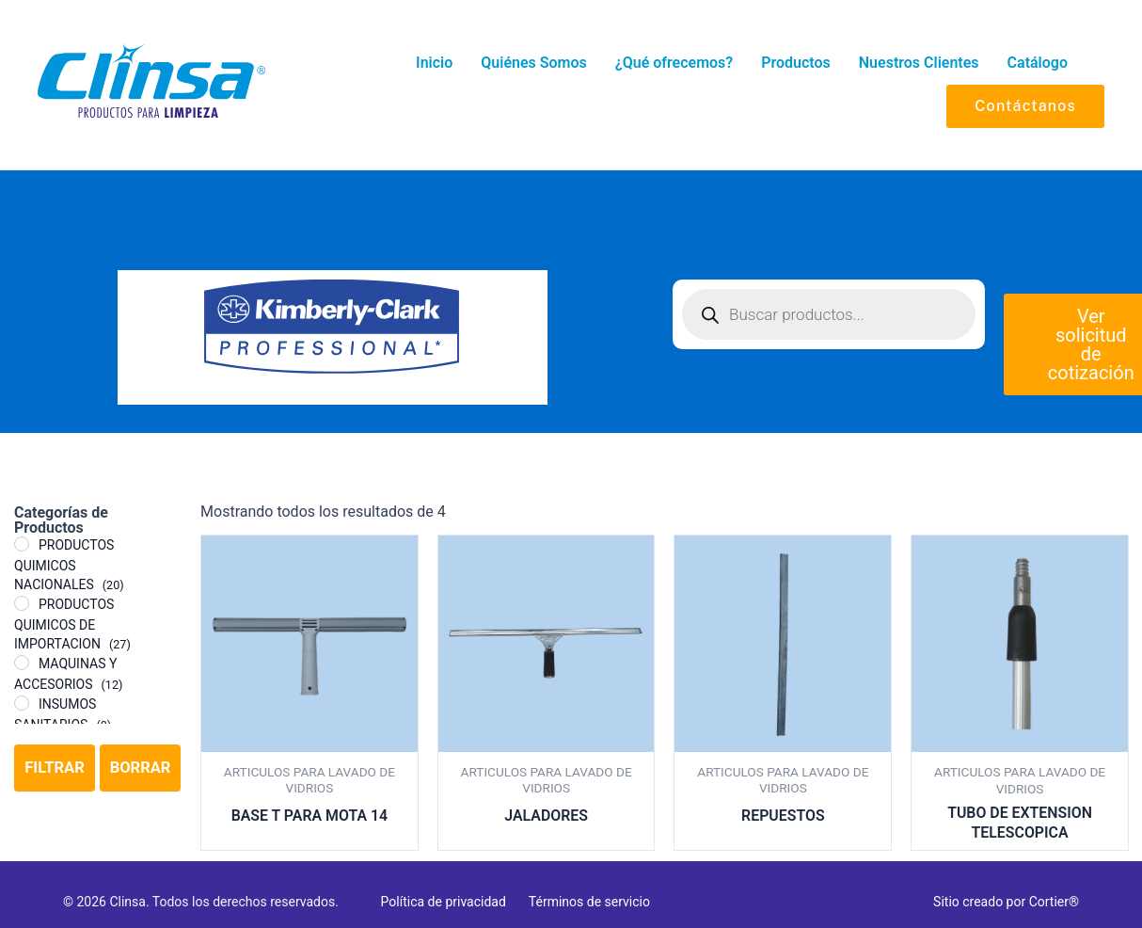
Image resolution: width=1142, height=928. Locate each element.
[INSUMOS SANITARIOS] (21, 703)
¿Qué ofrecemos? (674, 63)
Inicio (434, 63)
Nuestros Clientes (919, 63)
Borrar (140, 769)
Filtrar (54, 769)
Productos (796, 63)
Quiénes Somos (533, 63)
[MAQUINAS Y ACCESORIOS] (21, 662)
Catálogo (1037, 63)
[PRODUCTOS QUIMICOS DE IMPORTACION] (21, 603)
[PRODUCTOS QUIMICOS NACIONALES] (21, 544)
